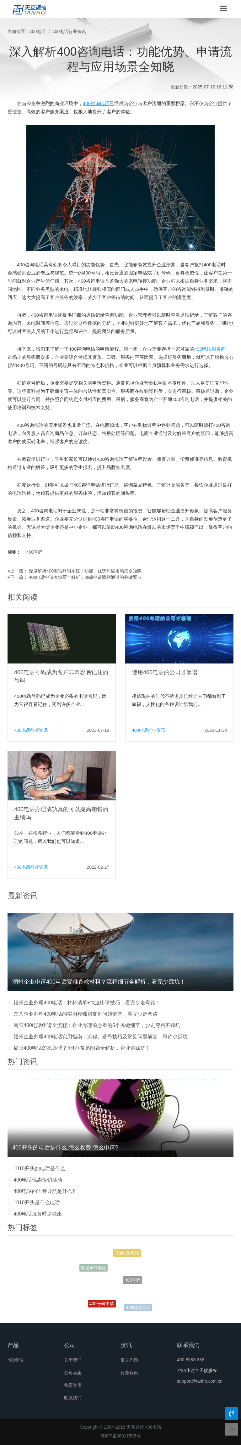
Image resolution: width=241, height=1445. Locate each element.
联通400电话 (93, 1268)
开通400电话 (127, 1253)
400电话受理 (138, 1307)
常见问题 (129, 1360)
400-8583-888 (190, 1359)
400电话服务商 (210, 349)
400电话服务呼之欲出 (37, 1213)
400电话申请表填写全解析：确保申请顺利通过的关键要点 (85, 577)
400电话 (37, 31)
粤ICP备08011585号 (120, 1435)
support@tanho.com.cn (199, 1381)
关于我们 (73, 1360)
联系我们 (73, 1397)
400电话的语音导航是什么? (44, 1191)
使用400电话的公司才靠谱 (165, 672)
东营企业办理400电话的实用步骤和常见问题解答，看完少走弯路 (85, 1014)
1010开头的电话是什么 (39, 1168)
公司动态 (73, 1372)
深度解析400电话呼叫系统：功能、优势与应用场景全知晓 (85, 570)
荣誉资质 (73, 1385)
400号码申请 (101, 1304)
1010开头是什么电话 (36, 1202)
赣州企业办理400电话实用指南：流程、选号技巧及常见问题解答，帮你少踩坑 (100, 1036)
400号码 (34, 552)
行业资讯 (129, 1372)
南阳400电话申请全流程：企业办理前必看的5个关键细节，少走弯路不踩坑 (96, 1025)
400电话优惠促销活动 (37, 1180)
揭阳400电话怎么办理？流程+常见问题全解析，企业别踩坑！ (81, 1048)
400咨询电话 (96, 103)
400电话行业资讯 (69, 31)
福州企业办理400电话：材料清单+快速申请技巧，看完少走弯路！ (86, 1002)
